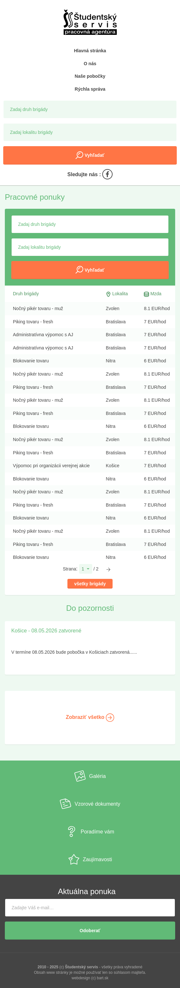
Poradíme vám (90, 831)
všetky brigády (90, 583)
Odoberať (90, 930)
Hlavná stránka (90, 50)
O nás (90, 63)
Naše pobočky (90, 76)
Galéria (90, 776)
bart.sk (102, 978)
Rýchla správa (90, 89)
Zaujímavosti (90, 859)
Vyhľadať (89, 155)
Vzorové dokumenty (90, 804)
